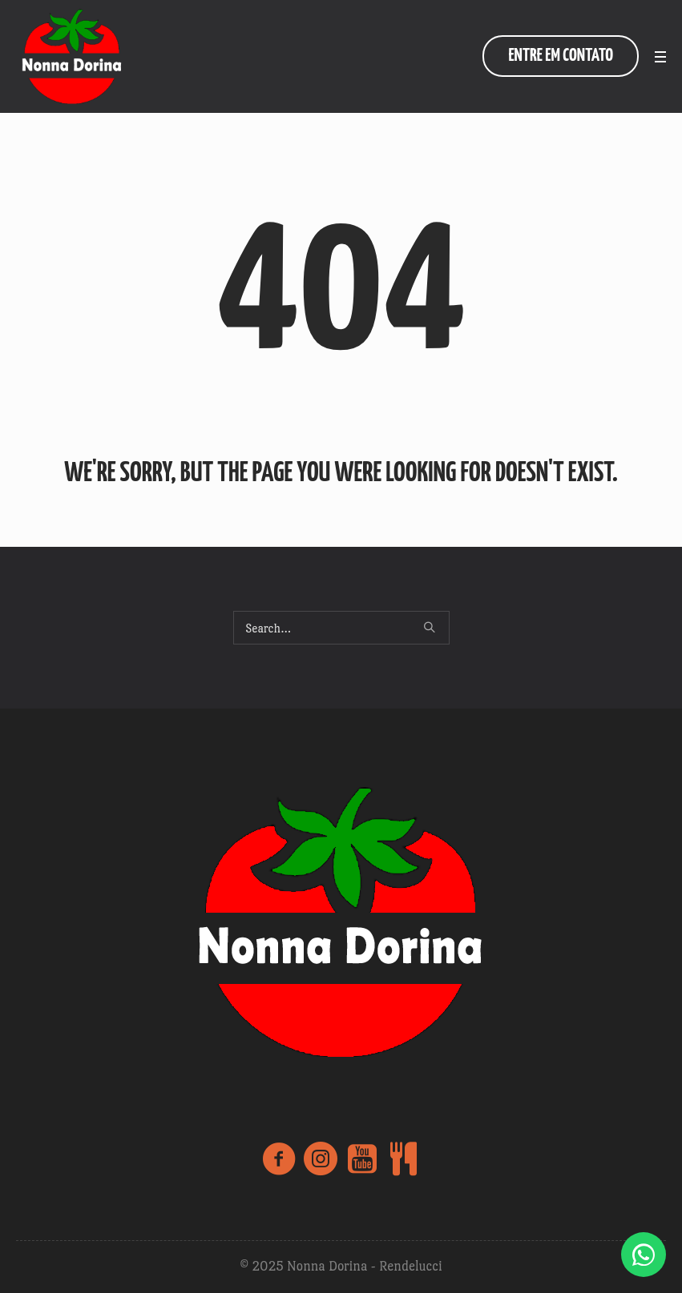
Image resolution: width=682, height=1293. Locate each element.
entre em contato (560, 55)
